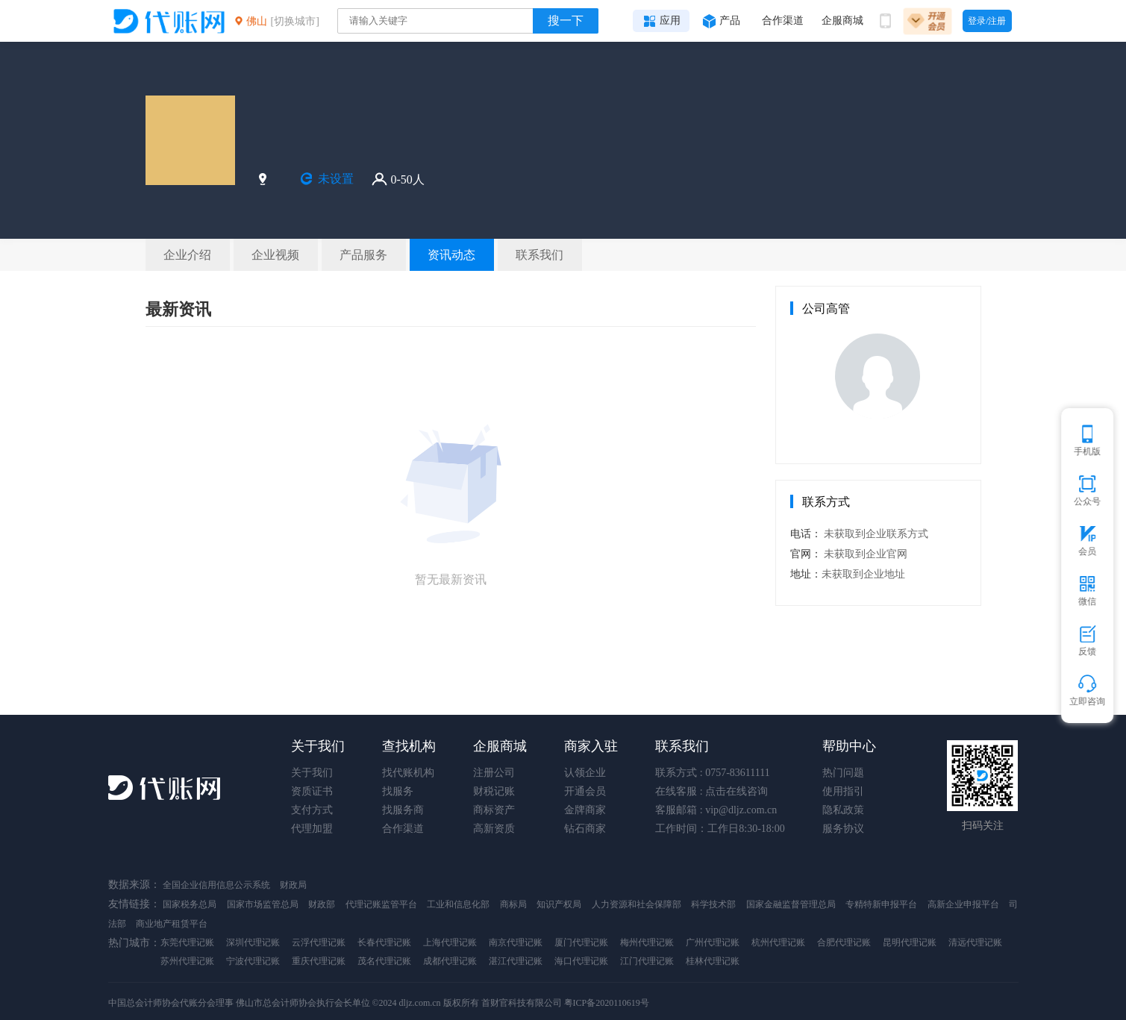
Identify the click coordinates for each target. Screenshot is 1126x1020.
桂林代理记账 (712, 961)
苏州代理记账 (187, 961)
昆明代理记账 (909, 942)
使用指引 (843, 791)
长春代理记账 (384, 942)
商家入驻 (591, 746)
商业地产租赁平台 (171, 924)
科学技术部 (713, 904)
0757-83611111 (737, 772)
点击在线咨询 (736, 791)
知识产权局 (559, 904)
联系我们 (682, 746)
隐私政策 (843, 810)
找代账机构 (408, 772)
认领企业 (585, 772)
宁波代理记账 (253, 961)
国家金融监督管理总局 (791, 904)
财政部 (321, 904)
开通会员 (585, 791)
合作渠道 (403, 828)
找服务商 (403, 810)
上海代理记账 (450, 942)
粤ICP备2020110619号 (606, 1003)
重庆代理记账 (318, 961)
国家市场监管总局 (262, 904)
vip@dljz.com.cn (741, 810)
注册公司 (494, 772)
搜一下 (566, 20)
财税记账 (494, 791)
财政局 (293, 885)
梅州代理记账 (647, 942)
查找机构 (409, 746)
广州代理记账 (712, 942)
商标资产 (494, 810)
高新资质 (494, 828)
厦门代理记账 (581, 942)
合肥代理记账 (844, 942)
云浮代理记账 (318, 942)
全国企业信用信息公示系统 (217, 885)
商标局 (513, 904)
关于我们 (318, 746)
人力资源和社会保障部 (636, 904)
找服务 (397, 791)
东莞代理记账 (187, 942)
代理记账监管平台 (381, 904)
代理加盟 (312, 828)
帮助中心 (849, 746)
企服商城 (500, 746)
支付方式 (312, 810)
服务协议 (843, 828)
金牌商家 (585, 810)
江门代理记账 (647, 961)
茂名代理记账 (384, 961)
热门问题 (843, 772)
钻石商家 (585, 828)
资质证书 (312, 791)
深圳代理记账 (253, 942)
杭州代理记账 (778, 942)
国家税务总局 (189, 904)
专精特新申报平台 (881, 904)
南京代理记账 (515, 942)
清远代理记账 (975, 942)
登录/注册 (987, 21)
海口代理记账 (581, 961)
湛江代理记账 (515, 961)
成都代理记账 (450, 961)
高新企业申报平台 (963, 904)
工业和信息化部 (458, 904)
